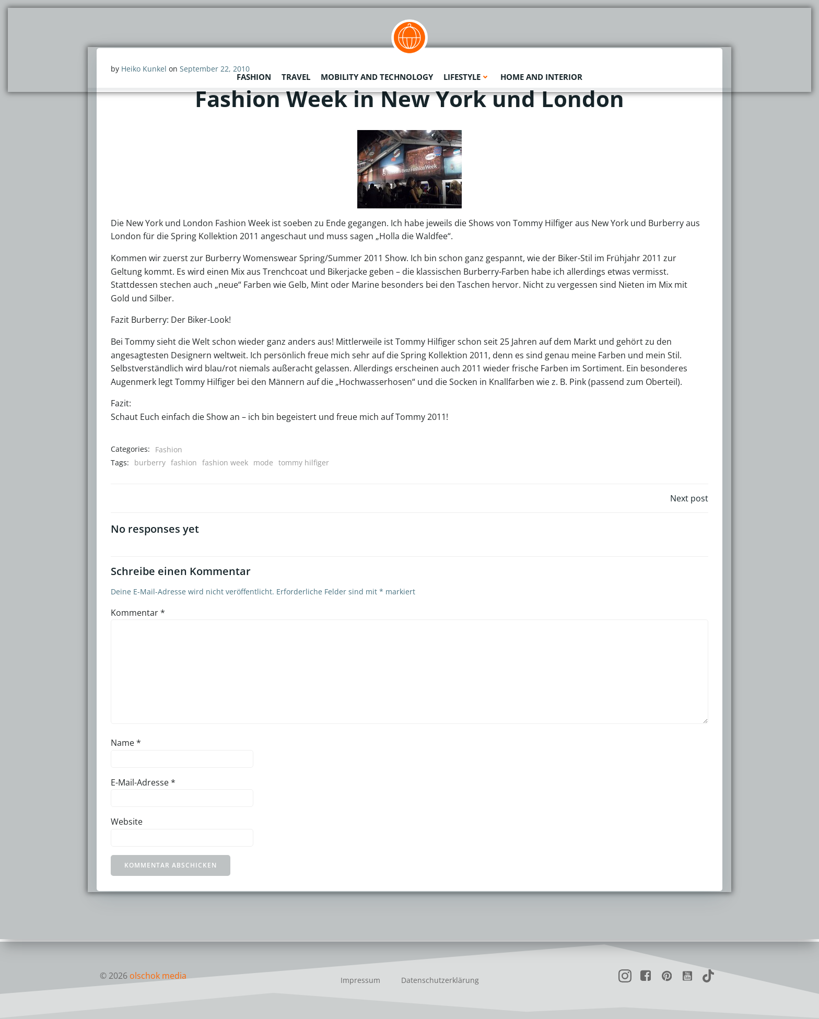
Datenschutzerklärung (440, 980)
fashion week (226, 463)
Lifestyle (466, 76)
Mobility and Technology (377, 76)
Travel (296, 76)
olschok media (158, 975)
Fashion (254, 76)
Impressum (360, 980)
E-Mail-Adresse (143, 784)
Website (127, 824)
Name (126, 745)
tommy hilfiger (304, 463)
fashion (184, 463)
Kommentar (138, 614)
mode (264, 463)
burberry (150, 463)
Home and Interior (541, 76)
